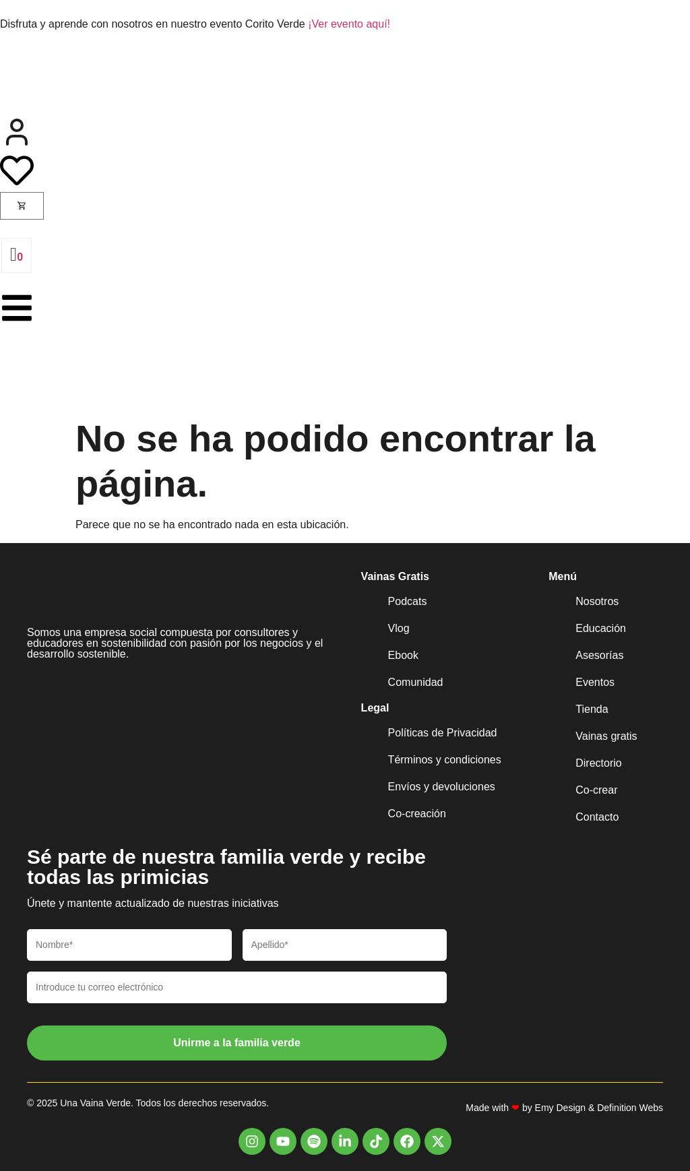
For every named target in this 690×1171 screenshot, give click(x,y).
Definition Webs (630, 1107)
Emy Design (560, 1107)
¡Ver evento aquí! (349, 24)
